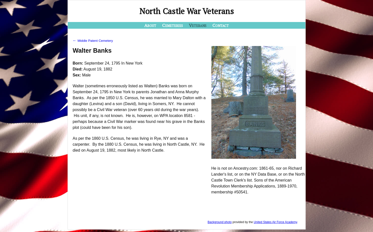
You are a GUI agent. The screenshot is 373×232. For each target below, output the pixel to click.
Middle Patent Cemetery (93, 41)
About (150, 25)
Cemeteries (172, 25)
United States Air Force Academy (275, 222)
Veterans (197, 25)
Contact (220, 25)
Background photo (220, 222)
